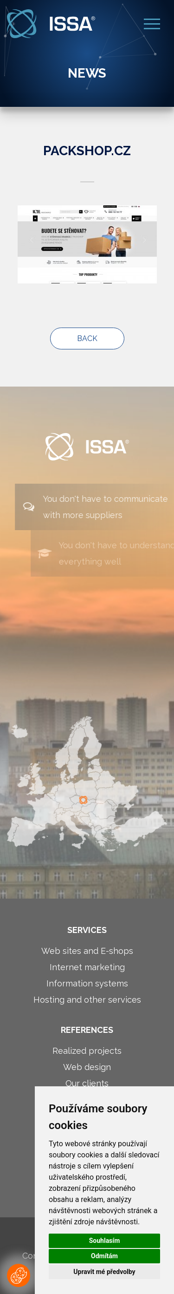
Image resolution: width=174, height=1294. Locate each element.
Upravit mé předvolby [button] (104, 1271)
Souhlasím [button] (104, 1240)
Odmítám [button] (104, 1256)
